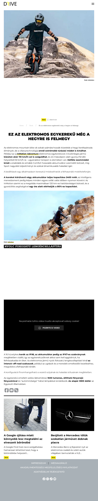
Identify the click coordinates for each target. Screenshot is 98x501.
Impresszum (38, 463)
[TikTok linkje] (51, 479)
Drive (22, 126)
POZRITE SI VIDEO (49, 328)
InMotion (11, 242)
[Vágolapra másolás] (16, 390)
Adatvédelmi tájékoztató (49, 472)
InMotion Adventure (28, 154)
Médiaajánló (59, 463)
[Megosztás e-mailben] (11, 390)
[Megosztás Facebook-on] (6, 390)
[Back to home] (10, 4)
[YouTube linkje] (54, 479)
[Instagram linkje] (47, 479)
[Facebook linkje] (43, 479)
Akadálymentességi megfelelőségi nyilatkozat (49, 467)
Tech (44, 120)
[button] (93, 4)
